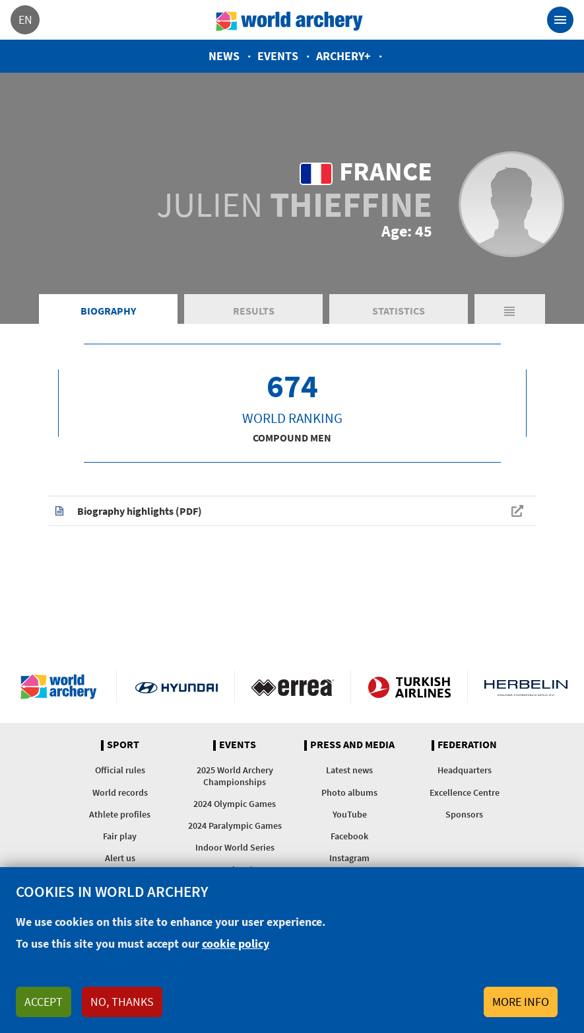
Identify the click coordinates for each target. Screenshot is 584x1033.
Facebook (349, 836)
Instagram (349, 858)
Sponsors (464, 814)
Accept (43, 1001)
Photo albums (349, 792)
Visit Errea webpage (292, 686)
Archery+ (343, 55)
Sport (123, 745)
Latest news (349, 770)
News (224, 55)
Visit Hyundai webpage (176, 686)
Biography (108, 310)
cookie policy (235, 943)
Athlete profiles (119, 814)
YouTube (350, 814)
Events (277, 55)
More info (520, 1001)
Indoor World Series (235, 847)
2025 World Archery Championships (235, 775)
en (25, 19)
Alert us (120, 858)
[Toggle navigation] (560, 20)
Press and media (352, 745)
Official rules (120, 770)
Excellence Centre (465, 792)
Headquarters (465, 770)
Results (254, 310)
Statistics (398, 310)
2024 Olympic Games (234, 804)
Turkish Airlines (409, 686)
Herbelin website (526, 686)
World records (120, 792)
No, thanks (122, 1001)
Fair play (120, 836)
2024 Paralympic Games (235, 825)
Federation (467, 745)
